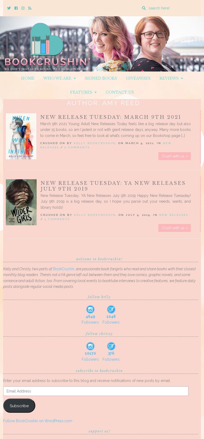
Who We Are (59, 78)
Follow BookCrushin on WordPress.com (37, 421)
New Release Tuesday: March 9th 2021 (110, 117)
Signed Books (101, 78)
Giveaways (138, 78)
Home (28, 78)
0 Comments (77, 147)
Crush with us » (175, 156)
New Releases (173, 214)
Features (83, 92)
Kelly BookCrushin (94, 143)
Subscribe (19, 405)
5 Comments (57, 219)
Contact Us (120, 92)
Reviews (171, 78)
